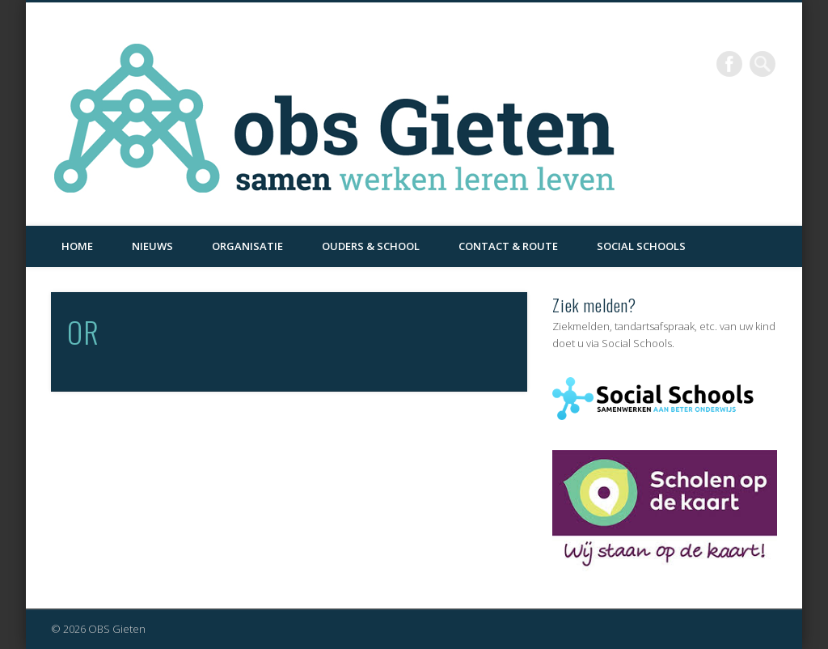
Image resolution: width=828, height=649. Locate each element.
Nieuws (152, 246)
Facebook (729, 64)
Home (77, 246)
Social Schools (641, 246)
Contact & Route (508, 246)
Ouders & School (371, 246)
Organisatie (247, 246)
